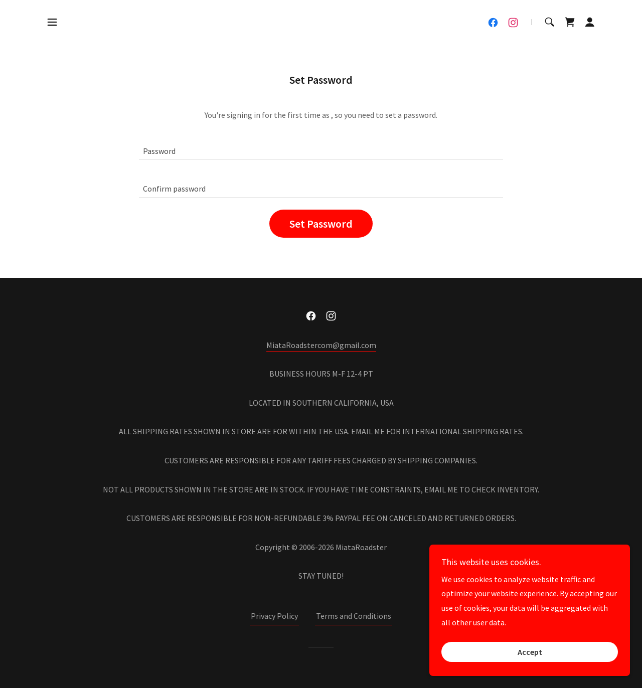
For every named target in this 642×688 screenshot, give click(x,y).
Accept (530, 652)
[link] (493, 23)
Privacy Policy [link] (274, 616)
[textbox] (321, 147)
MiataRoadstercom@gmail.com (321, 345)
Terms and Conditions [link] (353, 616)
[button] (52, 22)
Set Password (321, 224)
